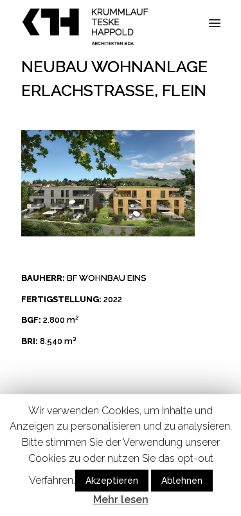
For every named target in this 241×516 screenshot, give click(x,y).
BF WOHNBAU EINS (106, 278)
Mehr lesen (120, 499)
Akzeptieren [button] (111, 480)
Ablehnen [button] (181, 480)
